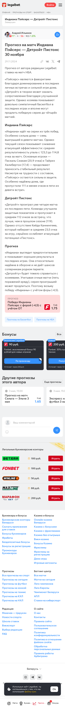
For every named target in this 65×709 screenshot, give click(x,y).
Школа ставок (10, 621)
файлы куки (30, 691)
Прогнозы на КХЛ (12, 596)
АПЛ (36, 596)
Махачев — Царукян (14, 613)
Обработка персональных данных (47, 648)
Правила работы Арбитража (44, 655)
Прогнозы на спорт (22, 12)
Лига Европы (41, 587)
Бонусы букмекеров (14, 533)
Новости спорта (11, 617)
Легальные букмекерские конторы (22, 449)
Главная (6, 12)
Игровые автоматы (45, 562)
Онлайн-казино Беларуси (43, 521)
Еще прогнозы (52, 381)
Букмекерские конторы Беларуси (16, 521)
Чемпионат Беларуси (46, 592)
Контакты (39, 617)
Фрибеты (7, 537)
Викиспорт (8, 625)
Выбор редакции (12, 629)
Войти (50, 4)
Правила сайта (43, 621)
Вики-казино (41, 539)
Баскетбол (39, 12)
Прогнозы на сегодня (15, 579)
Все (59, 334)
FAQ (4, 633)
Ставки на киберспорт (47, 600)
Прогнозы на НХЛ (12, 600)
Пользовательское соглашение (45, 627)
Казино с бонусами (45, 526)
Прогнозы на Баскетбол (19, 319)
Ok (54, 689)
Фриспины (40, 547)
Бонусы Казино (43, 543)
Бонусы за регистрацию (16, 546)
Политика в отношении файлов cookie (47, 641)
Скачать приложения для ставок (14, 528)
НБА (48, 12)
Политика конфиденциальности (47, 634)
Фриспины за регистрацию (42, 553)
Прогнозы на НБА (45, 319)
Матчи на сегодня (44, 579)
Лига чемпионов (43, 583)
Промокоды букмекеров (9, 552)
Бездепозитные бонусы (16, 542)
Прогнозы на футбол (14, 583)
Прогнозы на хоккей (14, 587)
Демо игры (40, 558)
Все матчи (40, 575)
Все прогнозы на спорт (15, 575)
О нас (37, 613)
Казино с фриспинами (47, 530)
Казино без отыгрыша (47, 535)
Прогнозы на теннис (14, 592)
